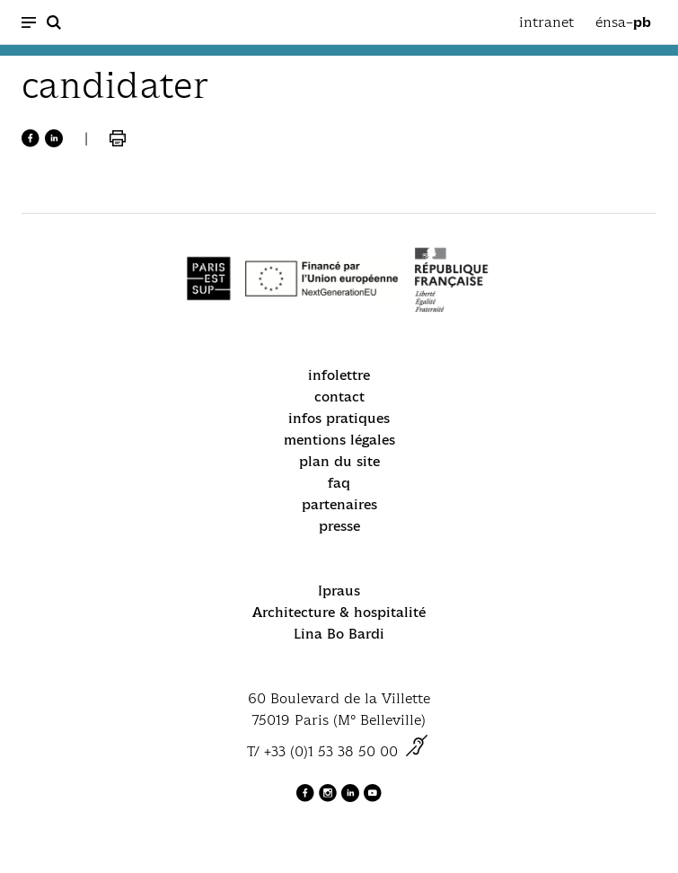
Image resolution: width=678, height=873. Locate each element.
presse (339, 525)
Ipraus (339, 590)
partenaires (339, 504)
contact (339, 396)
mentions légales (339, 439)
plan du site (339, 461)
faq (339, 482)
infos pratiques (339, 418)
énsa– (623, 22)
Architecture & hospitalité (339, 612)
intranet (546, 22)
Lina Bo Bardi (339, 633)
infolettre (339, 375)
